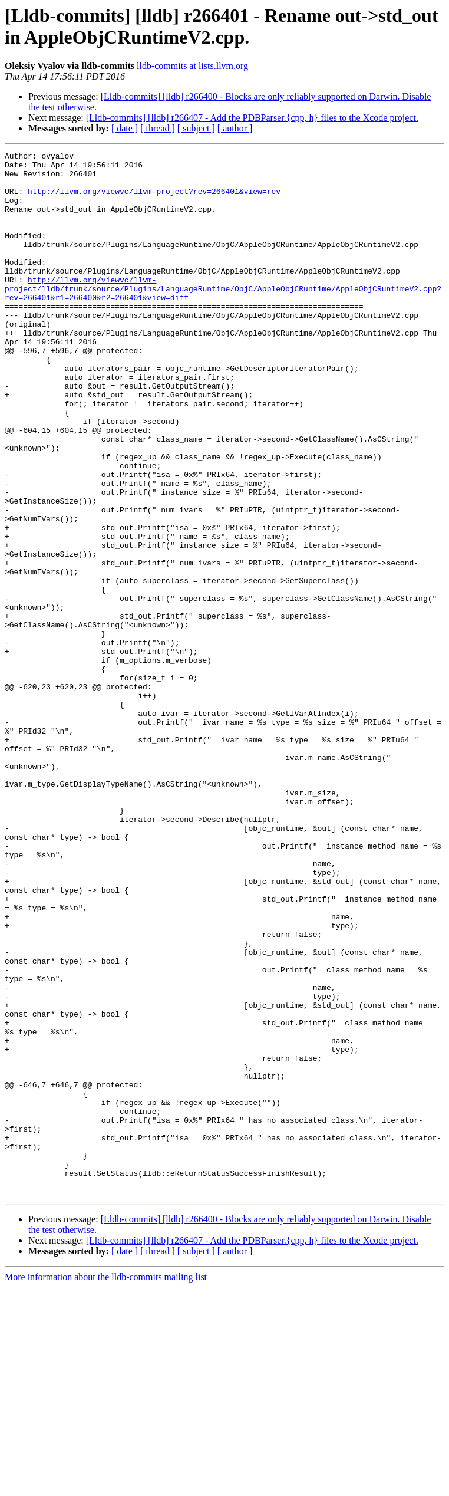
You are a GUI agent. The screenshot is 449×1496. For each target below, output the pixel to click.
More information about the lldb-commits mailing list (106, 1486)
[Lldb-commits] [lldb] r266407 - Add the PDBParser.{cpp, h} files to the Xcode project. (252, 118)
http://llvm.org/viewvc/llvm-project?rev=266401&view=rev (154, 200)
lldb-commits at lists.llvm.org (192, 66)
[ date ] (124, 128)
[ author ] (235, 128)
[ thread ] (157, 128)
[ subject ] (196, 128)
